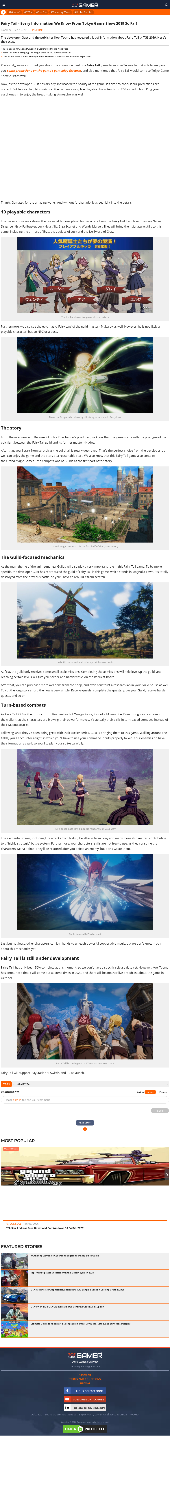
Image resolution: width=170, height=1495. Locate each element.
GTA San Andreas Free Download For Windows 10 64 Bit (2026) (44, 1228)
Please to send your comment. (28, 1100)
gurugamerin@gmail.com (87, 1366)
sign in (17, 1100)
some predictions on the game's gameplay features (44, 71)
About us (85, 1374)
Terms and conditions (85, 1379)
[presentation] (14, 1084)
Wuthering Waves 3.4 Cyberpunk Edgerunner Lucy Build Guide (65, 1255)
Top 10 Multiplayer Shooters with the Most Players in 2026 (62, 1272)
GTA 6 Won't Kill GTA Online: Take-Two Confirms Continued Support (67, 1306)
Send (160, 1110)
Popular (163, 1091)
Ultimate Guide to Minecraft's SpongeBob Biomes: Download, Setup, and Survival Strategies (80, 1323)
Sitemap (85, 1383)
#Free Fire (41, 12)
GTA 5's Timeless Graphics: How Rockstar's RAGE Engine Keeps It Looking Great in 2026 (77, 1289)
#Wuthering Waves (60, 12)
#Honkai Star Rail (83, 12)
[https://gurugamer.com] (85, 1355)
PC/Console (40, 30)
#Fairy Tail (24, 1084)
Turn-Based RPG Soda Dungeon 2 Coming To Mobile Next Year (35, 48)
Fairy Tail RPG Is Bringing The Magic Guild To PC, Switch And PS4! (37, 52)
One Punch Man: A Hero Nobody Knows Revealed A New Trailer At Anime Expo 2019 (46, 56)
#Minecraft (14, 12)
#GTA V (28, 12)
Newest (150, 1091)
